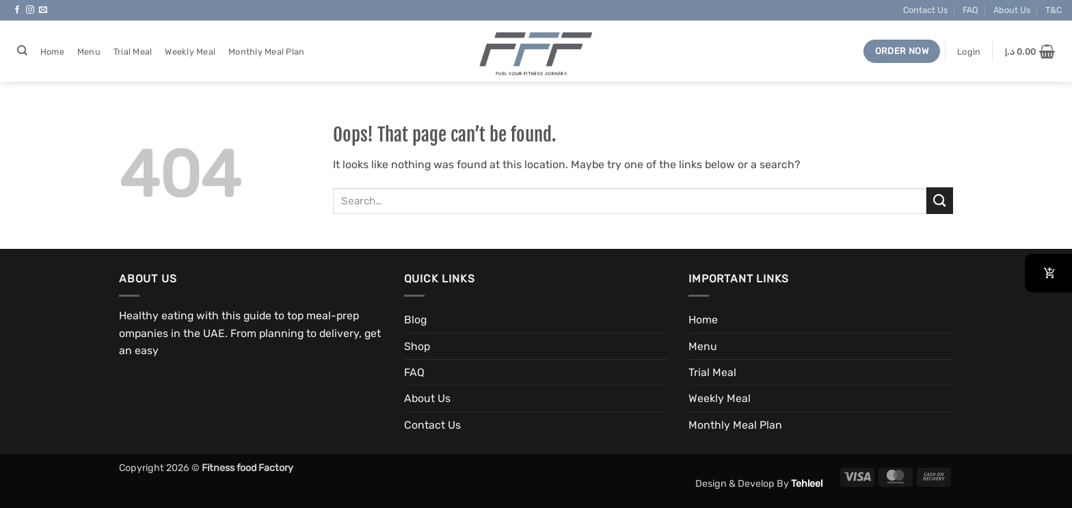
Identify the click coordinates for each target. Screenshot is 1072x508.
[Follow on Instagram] (30, 10)
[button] (969, 51)
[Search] (22, 50)
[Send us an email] (43, 10)
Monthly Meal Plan (266, 51)
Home (52, 51)
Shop (417, 346)
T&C (1053, 10)
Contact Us (925, 10)
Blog (415, 319)
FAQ (970, 10)
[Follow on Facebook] (17, 10)
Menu (88, 51)
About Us (1011, 10)
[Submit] (939, 200)
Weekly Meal (190, 51)
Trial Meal (132, 51)
